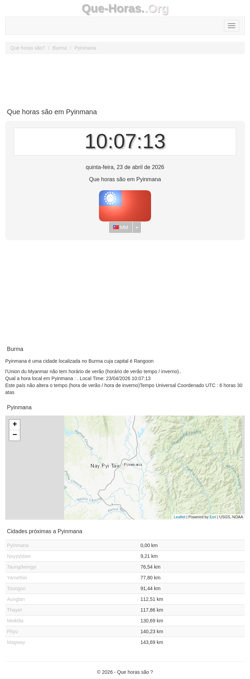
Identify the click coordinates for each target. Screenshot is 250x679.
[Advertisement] (125, 78)
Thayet (14, 610)
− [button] (14, 435)
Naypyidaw (19, 556)
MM (120, 227)
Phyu (12, 631)
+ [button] (14, 425)
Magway (16, 642)
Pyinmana (85, 48)
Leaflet (179, 517)
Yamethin (17, 577)
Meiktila (15, 620)
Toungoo (16, 588)
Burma (59, 48)
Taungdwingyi (21, 567)
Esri (213, 517)
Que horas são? (27, 48)
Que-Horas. (113, 8)
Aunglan (16, 599)
